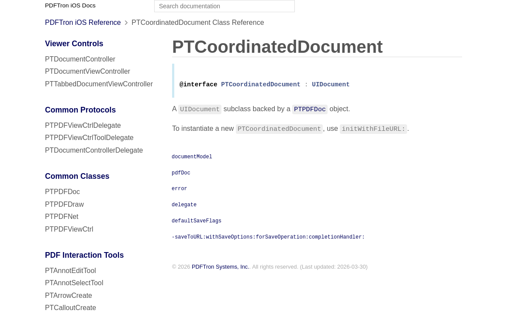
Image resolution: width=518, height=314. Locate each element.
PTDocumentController (80, 59)
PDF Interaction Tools (84, 255)
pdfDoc (181, 174)
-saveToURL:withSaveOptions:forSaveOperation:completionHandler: (268, 238)
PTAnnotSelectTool (74, 283)
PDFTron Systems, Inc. (220, 268)
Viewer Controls (74, 43)
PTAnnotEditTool (70, 270)
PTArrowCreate (68, 295)
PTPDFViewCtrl (69, 229)
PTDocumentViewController (87, 71)
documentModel (192, 157)
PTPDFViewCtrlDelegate (83, 125)
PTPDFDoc (62, 191)
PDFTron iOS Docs (70, 5)
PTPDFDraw (64, 204)
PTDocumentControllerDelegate (94, 150)
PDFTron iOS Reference (83, 22)
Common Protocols (80, 110)
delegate (184, 205)
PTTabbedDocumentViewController (99, 84)
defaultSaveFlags (196, 221)
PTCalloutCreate (70, 307)
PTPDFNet (62, 216)
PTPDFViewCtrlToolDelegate (89, 137)
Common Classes (77, 176)
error (179, 189)
